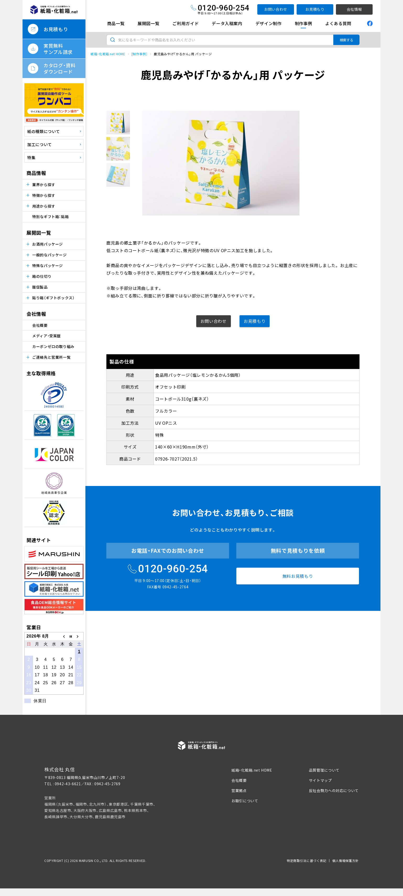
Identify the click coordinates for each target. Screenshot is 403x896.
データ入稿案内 (227, 23)
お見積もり (314, 9)
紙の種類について (43, 131)
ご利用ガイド (185, 23)
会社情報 (354, 9)
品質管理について (324, 770)
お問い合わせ (275, 9)
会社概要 (40, 325)
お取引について (244, 800)
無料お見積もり (297, 576)
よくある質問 (338, 23)
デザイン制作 (268, 23)
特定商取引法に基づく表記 (306, 860)
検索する (346, 39)
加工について (39, 144)
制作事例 (303, 23)
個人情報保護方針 (345, 860)
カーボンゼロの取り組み (53, 346)
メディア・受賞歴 (46, 335)
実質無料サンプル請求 (58, 48)
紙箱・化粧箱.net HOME (108, 54)
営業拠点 (239, 790)
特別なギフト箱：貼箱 (50, 216)
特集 (31, 157)
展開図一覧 (148, 23)
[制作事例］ (140, 54)
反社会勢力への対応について (334, 790)
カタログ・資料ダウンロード (59, 68)
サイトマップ (320, 780)
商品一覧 (116, 23)
